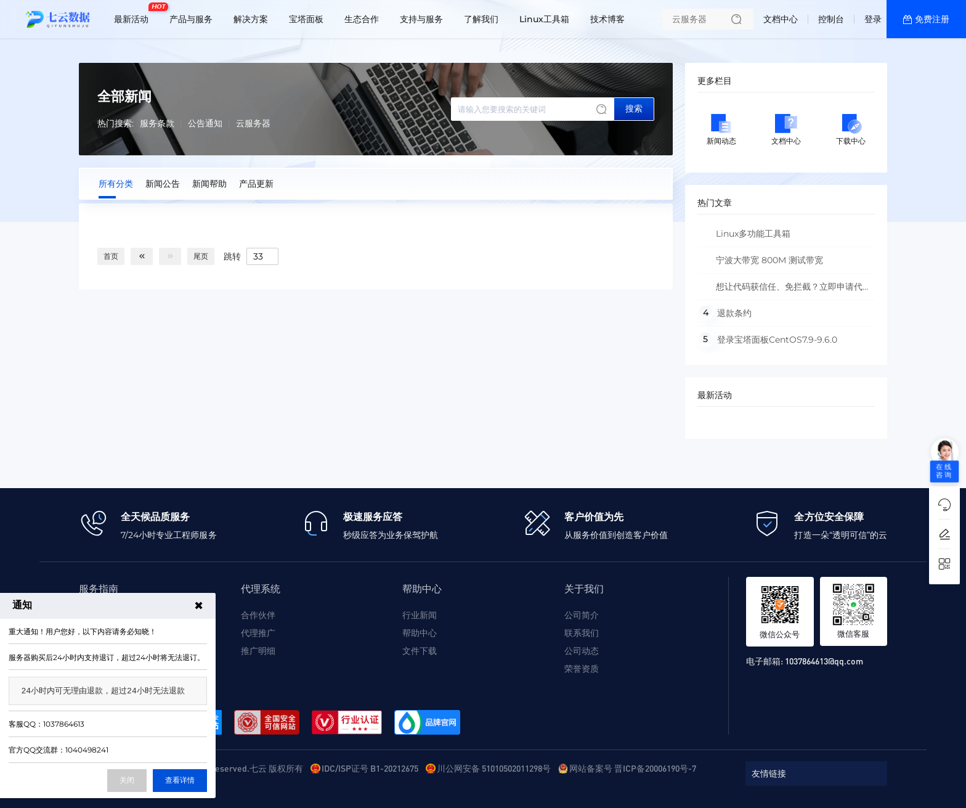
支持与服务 (421, 19)
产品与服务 (191, 19)
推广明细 (258, 650)
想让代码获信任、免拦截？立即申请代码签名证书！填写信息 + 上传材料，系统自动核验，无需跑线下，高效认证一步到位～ (784, 290)
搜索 (634, 108)
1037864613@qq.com (824, 660)
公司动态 (581, 650)
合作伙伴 (258, 615)
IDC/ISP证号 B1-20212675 (370, 767)
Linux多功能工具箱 (753, 233)
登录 (873, 19)
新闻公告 (162, 183)
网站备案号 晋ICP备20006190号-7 (632, 767)
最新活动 (134, 14)
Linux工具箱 (544, 19)
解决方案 (250, 19)
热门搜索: (115, 123)
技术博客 (607, 19)
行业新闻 (419, 615)
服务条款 (157, 123)
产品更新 (256, 183)
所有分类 (116, 183)
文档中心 (780, 19)
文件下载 (419, 650)
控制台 (831, 19)
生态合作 (361, 19)
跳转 (232, 255)
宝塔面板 (306, 19)
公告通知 (205, 123)
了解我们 (481, 19)
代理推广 (258, 633)
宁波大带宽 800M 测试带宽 (769, 260)
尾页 (200, 256)
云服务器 (253, 123)
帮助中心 (419, 633)
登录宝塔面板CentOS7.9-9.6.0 (777, 339)
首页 (111, 256)
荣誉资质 (581, 668)
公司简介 (581, 615)
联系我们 (581, 633)
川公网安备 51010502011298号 (494, 767)
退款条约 (734, 313)
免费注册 (932, 19)
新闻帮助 (209, 183)
